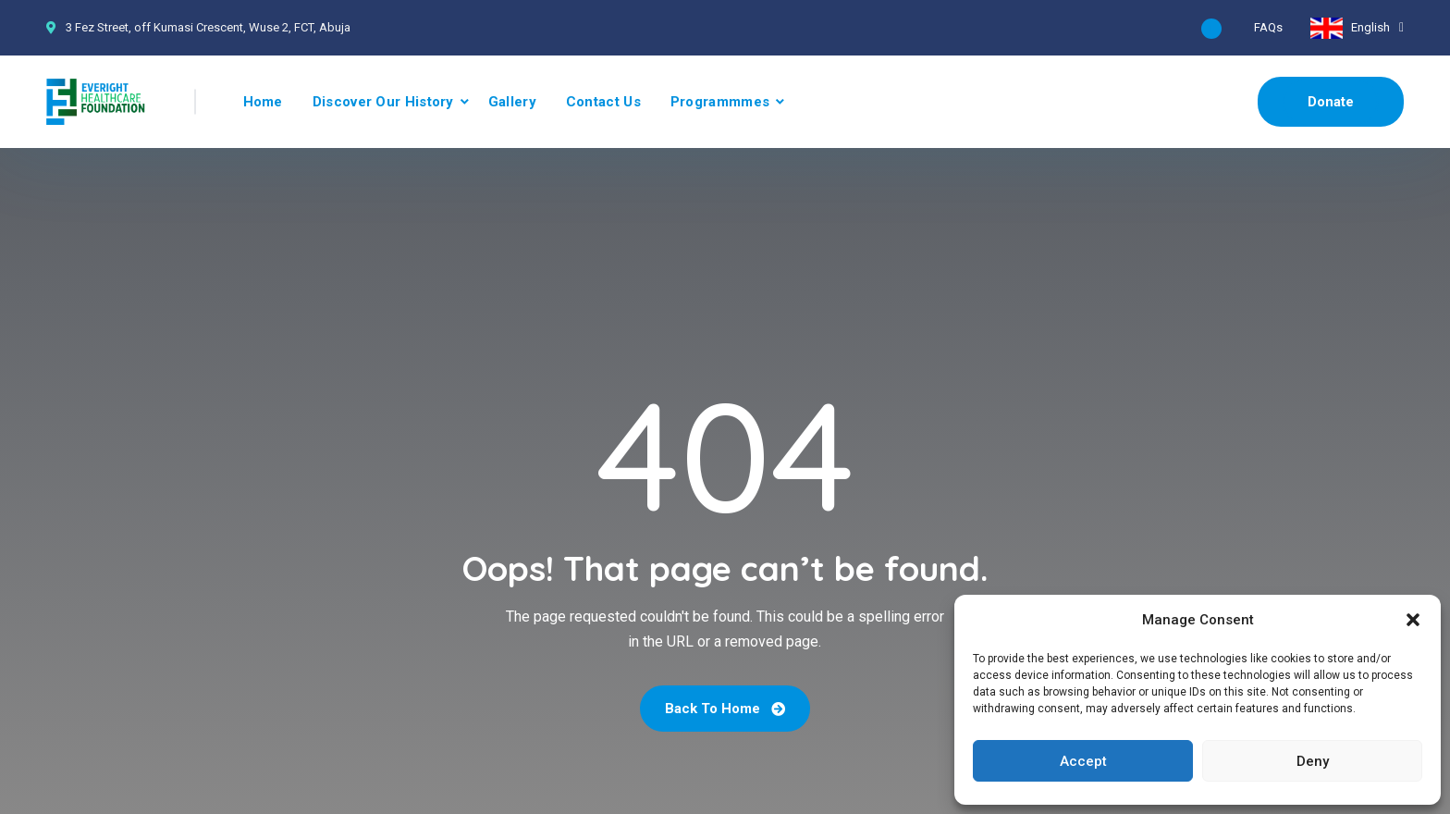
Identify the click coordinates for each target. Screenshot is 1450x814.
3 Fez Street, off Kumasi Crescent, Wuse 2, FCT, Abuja (208, 27)
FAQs (1268, 27)
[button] (1413, 619)
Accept (1083, 761)
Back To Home (725, 708)
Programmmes (719, 101)
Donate (1331, 101)
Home (263, 101)
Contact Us (603, 101)
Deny (1312, 761)
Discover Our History (383, 101)
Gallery (512, 101)
